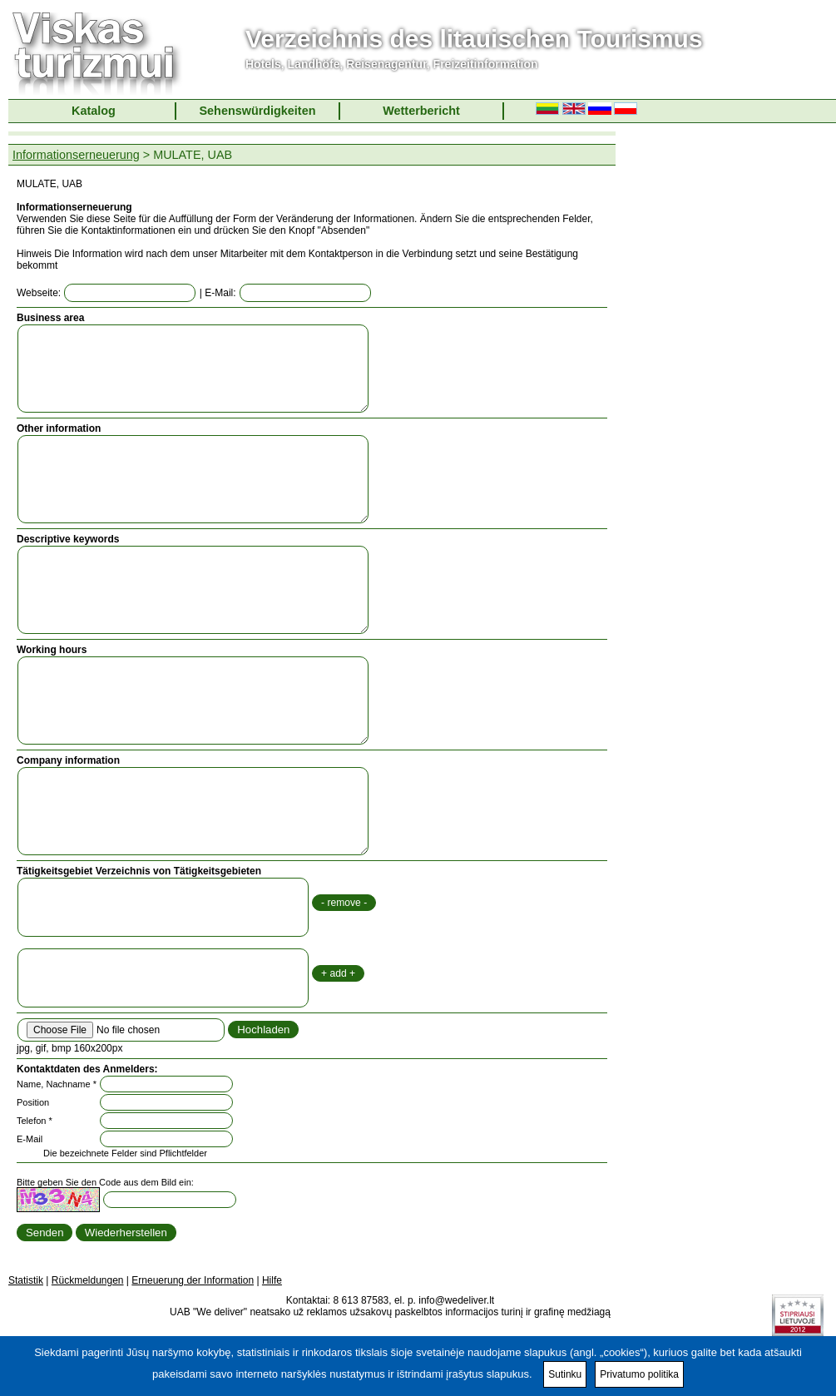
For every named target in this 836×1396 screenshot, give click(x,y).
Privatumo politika (639, 1374)
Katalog (94, 110)
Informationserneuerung (76, 154)
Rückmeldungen (88, 1280)
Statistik (25, 1280)
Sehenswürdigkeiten (258, 110)
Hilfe (272, 1280)
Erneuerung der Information (192, 1280)
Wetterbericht (421, 110)
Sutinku (564, 1374)
